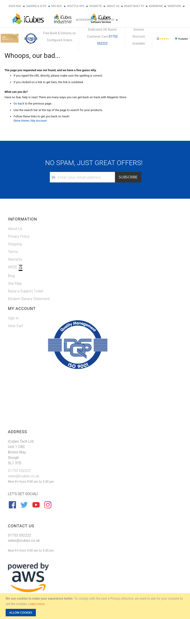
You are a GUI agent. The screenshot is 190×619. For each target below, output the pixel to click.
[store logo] (28, 18)
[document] (95, 606)
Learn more (37, 604)
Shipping (15, 244)
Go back (19, 103)
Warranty (15, 259)
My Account (39, 120)
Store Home (21, 120)
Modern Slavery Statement (29, 299)
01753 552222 (19, 471)
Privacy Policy (19, 236)
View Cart (15, 326)
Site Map (15, 283)
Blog (11, 276)
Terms (13, 252)
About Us (15, 229)
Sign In (13, 318)
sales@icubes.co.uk (23, 476)
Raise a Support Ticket (25, 291)
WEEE (13, 267)
